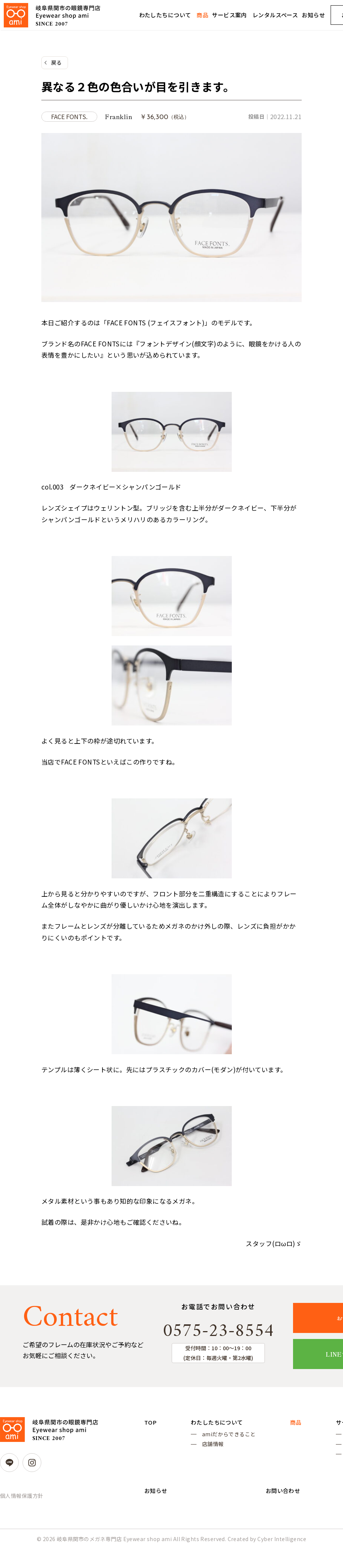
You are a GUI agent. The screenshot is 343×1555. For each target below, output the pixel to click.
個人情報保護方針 (21, 1498)
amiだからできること (228, 1437)
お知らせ (313, 15)
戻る (56, 62)
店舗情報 (212, 1448)
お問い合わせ (281, 1498)
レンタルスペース (275, 15)
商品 (202, 15)
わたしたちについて (165, 15)
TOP (150, 1424)
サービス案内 (229, 15)
